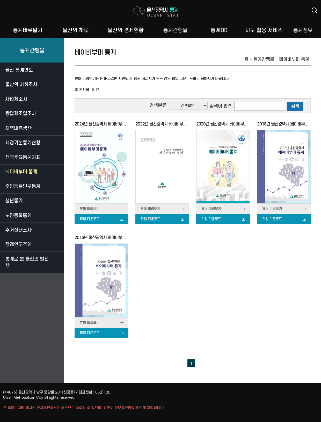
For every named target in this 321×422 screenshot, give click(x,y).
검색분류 (158, 105)
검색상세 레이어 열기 (314, 10)
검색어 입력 (221, 106)
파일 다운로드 (89, 219)
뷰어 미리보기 (89, 208)
